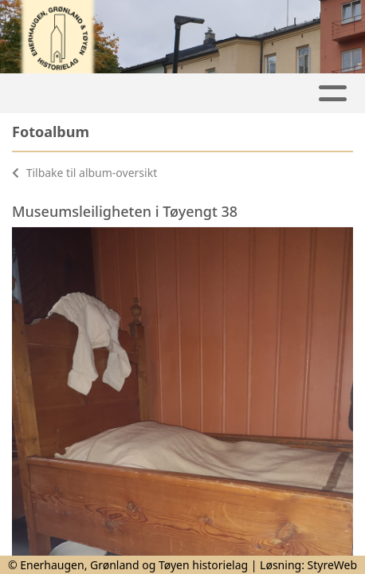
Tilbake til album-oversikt (84, 172)
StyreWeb (333, 564)
